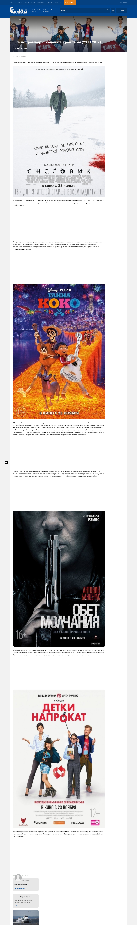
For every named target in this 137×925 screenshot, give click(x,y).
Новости (13, 2)
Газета (50, 2)
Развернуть (68, 912)
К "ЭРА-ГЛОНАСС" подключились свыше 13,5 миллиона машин (110, 168)
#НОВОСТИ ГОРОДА (21, 65)
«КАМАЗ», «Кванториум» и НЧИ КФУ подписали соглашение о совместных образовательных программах (109, 154)
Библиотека (41, 2)
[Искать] (108, 10)
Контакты (57, 2)
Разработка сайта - (119, 919)
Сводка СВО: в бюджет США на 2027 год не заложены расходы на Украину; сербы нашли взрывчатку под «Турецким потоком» (45, 879)
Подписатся (103, 84)
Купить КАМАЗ (69, 2)
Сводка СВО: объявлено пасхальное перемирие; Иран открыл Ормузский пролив (42, 851)
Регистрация (123, 2)
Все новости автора (105, 67)
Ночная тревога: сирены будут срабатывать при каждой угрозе (108, 133)
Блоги (27, 2)
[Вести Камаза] (18, 10)
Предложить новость (108, 850)
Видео (20, 2)
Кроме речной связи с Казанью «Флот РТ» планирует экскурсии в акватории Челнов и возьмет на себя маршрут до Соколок (111, 112)
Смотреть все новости (74, 844)
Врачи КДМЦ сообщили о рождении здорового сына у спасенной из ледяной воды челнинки (110, 184)
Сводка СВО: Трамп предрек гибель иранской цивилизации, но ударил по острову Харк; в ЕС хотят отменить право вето (46, 860)
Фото (33, 2)
